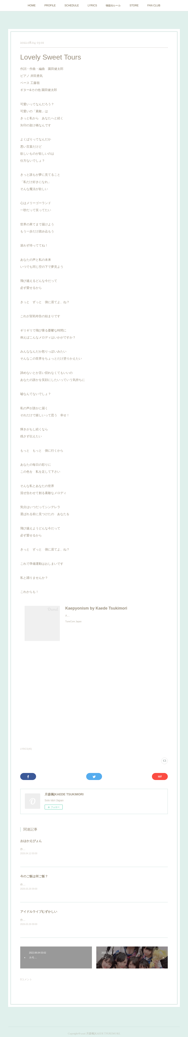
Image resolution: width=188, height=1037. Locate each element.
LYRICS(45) (26, 749)
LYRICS (92, 5)
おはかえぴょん (31, 841)
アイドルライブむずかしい (38, 912)
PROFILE (50, 5)
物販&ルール (113, 5)
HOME (32, 5)
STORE (134, 5)
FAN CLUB (153, 5)
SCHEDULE (71, 5)
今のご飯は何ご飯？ (34, 876)
